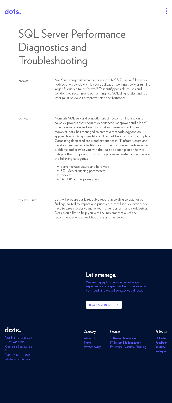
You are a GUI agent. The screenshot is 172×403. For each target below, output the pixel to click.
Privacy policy (92, 347)
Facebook (161, 342)
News (87, 342)
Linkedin (160, 338)
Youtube (160, 347)
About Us (90, 338)
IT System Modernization (125, 342)
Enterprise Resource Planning (128, 347)
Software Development (124, 338)
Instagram (161, 351)
